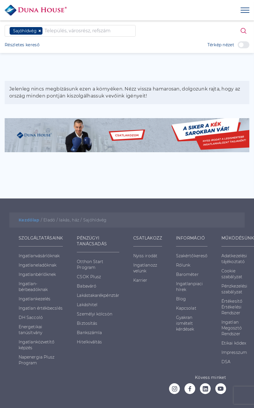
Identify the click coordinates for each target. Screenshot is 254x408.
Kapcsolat (186, 308)
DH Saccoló (31, 317)
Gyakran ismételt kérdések (185, 323)
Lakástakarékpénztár (98, 295)
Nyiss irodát (145, 255)
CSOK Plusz (89, 276)
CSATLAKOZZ (147, 238)
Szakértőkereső (191, 255)
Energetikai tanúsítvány (30, 329)
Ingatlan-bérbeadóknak (33, 286)
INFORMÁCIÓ (190, 238)
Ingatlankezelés (34, 298)
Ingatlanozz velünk (145, 268)
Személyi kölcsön (94, 314)
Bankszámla (89, 332)
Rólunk (183, 265)
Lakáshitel (87, 304)
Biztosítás (87, 323)
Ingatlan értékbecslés (41, 308)
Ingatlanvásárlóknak (39, 255)
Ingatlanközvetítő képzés (36, 344)
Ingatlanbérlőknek (37, 274)
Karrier (140, 280)
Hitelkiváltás (89, 342)
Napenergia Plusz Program (36, 360)
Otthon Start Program (90, 264)
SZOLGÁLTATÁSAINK (41, 238)
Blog (181, 298)
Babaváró (86, 286)
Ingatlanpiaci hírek (189, 286)
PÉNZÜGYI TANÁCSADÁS (92, 240)
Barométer (187, 274)
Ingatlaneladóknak (37, 265)
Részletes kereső (22, 44)
